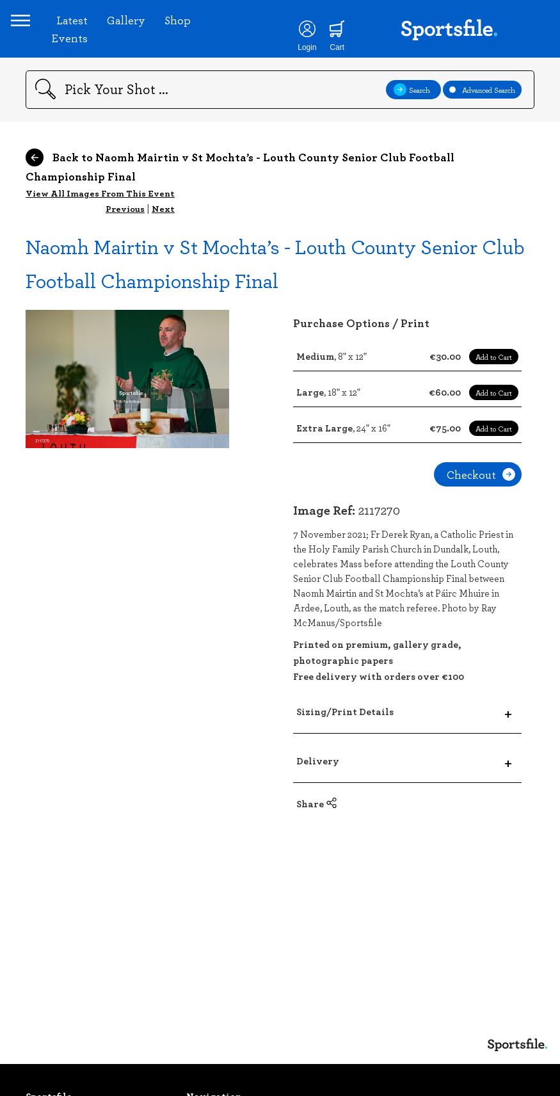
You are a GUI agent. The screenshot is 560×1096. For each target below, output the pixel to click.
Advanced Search (482, 119)
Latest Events (84, 43)
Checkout (481, 504)
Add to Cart (494, 386)
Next (163, 238)
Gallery (141, 34)
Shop (192, 34)
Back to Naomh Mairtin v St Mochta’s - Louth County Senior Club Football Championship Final (240, 196)
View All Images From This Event (100, 222)
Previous (125, 238)
